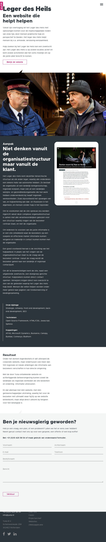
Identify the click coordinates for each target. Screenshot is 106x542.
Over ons (33, 512)
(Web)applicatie (36, 525)
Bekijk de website (15, 62)
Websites (33, 521)
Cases (31, 515)
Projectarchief (35, 518)
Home (1, 6)
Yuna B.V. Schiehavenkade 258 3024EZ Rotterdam (12, 524)
